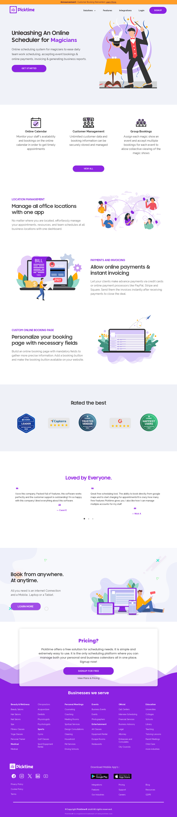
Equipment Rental (99, 734)
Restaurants (97, 744)
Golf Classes (43, 739)
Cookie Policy (17, 789)
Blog (148, 785)
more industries (153, 749)
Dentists (41, 714)
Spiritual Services (72, 724)
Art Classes (97, 729)
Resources (150, 790)
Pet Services (70, 744)
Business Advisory (127, 724)
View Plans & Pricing (89, 678)
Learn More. (111, 2)
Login (141, 10)
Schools (149, 719)
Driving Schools (72, 749)
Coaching (69, 714)
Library (149, 724)
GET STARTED (29, 68)
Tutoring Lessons (153, 734)
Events (94, 714)
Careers (122, 795)
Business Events (99, 709)
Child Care (150, 744)
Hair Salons (16, 714)
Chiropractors (44, 704)
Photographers (98, 719)
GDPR (148, 795)
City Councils (125, 747)
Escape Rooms (98, 739)
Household (70, 739)
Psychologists (44, 724)
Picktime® (82, 809)
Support (122, 790)
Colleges (150, 714)
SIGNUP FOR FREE (88, 671)
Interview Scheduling (128, 714)
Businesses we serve (88, 692)
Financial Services (126, 719)
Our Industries (98, 795)
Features (107, 10)
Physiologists (44, 719)
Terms (13, 794)
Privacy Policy (17, 784)
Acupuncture (43, 709)
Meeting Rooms (72, 719)
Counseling (70, 709)
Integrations (125, 10)
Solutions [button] (89, 10)
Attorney (122, 734)
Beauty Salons (17, 709)
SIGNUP (158, 10)
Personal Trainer (18, 739)
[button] (14, 777)
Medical (14, 749)
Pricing (122, 785)
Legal (121, 729)
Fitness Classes (17, 729)
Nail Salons (16, 719)
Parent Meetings (153, 739)
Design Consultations (74, 729)
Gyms (40, 734)
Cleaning (69, 734)
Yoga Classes (17, 734)
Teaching (150, 729)
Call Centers (124, 709)
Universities (151, 709)
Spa (12, 724)
